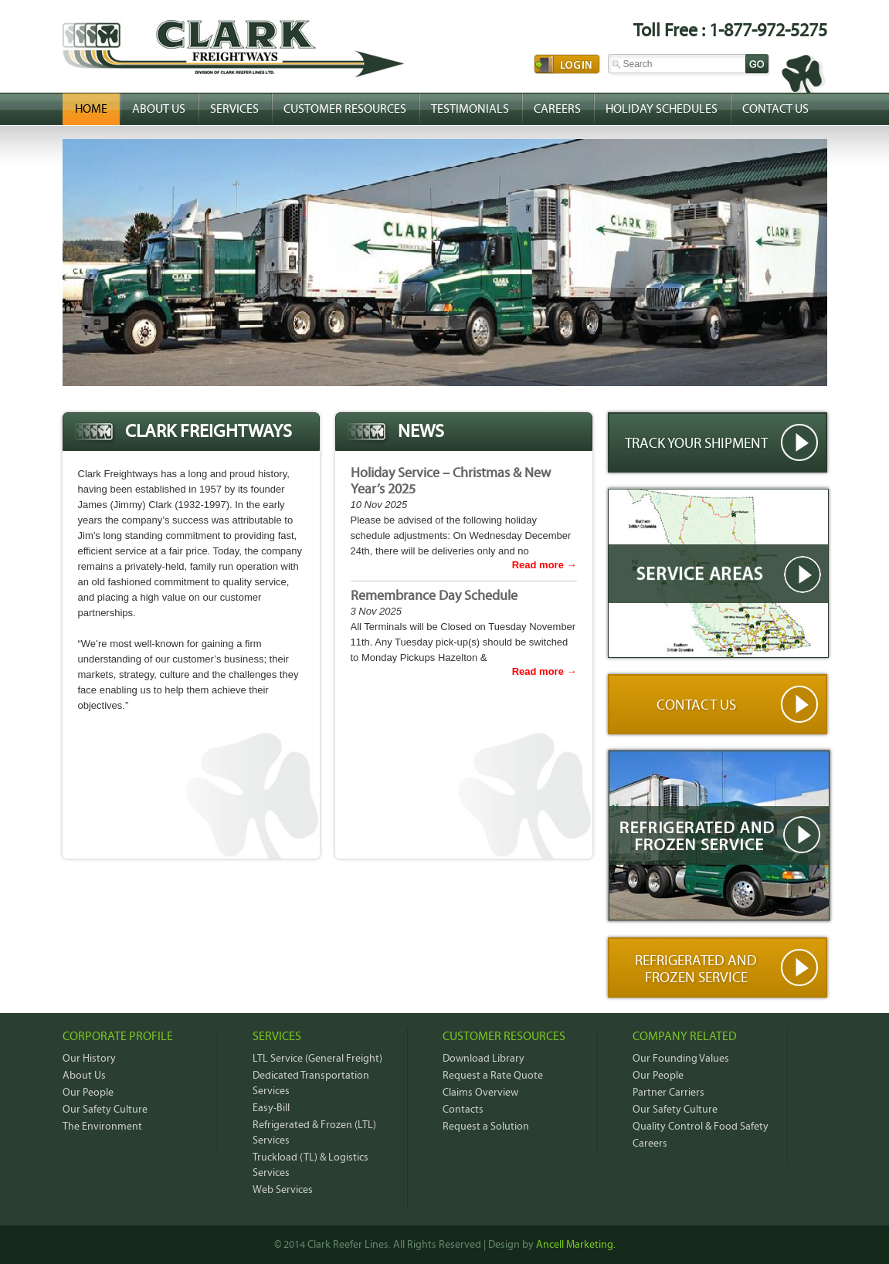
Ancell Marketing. (576, 1245)
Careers (557, 109)
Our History (89, 1058)
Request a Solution (486, 1126)
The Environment (102, 1126)
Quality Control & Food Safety (701, 1126)
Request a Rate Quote (493, 1075)
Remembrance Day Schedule (434, 596)
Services (234, 109)
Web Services (283, 1190)
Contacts (463, 1109)
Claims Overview (480, 1092)
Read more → (544, 565)
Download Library (483, 1058)
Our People (88, 1092)
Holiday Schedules (662, 109)
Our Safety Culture (105, 1109)
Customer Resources (344, 109)
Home (91, 109)
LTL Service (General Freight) (317, 1058)
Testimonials (470, 109)
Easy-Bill (271, 1108)
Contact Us (775, 109)
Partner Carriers (668, 1092)
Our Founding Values (681, 1058)
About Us (158, 109)
